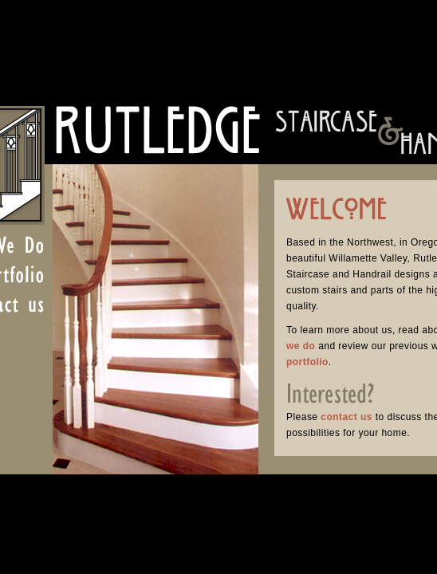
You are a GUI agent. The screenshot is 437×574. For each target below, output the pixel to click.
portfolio (307, 362)
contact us (346, 417)
